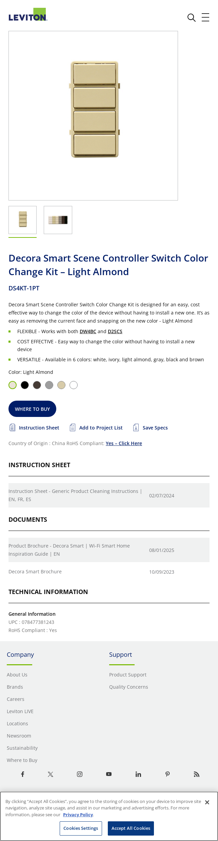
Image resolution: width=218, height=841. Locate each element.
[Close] (207, 802)
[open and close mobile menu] (206, 17)
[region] (109, 816)
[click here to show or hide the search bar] (191, 18)
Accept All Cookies (131, 828)
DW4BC (88, 331)
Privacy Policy (78, 814)
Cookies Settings (80, 828)
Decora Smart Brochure (35, 571)
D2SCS (115, 331)
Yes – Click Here (124, 443)
